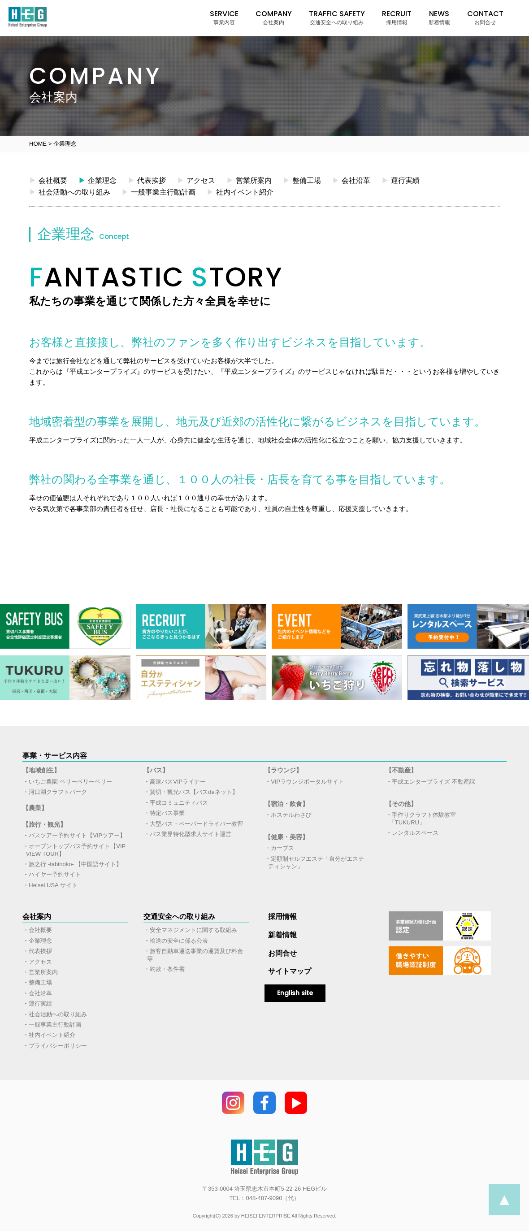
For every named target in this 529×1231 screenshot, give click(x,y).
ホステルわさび (291, 814)
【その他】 (401, 803)
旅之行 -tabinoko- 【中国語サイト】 (75, 864)
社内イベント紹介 (240, 192)
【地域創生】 (41, 770)
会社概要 (48, 180)
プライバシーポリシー (58, 1045)
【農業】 (35, 807)
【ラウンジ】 (283, 770)
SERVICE (224, 17)
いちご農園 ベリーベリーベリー (70, 781)
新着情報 (282, 935)
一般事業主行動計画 (158, 192)
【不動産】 (401, 770)
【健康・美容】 (286, 837)
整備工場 (302, 180)
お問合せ (282, 953)
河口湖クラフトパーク (58, 792)
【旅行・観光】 (44, 824)
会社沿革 (351, 180)
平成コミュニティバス (179, 802)
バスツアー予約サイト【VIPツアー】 (77, 835)
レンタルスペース (415, 832)
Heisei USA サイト (53, 885)
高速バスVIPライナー (178, 781)
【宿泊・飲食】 (286, 803)
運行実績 (401, 180)
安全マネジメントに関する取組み (193, 930)
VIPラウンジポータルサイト (307, 781)
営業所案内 (249, 180)
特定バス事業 (167, 813)
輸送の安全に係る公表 (179, 940)
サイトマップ (289, 971)
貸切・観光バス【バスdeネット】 (194, 792)
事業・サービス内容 (54, 755)
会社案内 (36, 916)
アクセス (196, 180)
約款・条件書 (167, 969)
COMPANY (274, 17)
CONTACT (485, 17)
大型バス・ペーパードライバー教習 (196, 823)
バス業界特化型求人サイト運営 (190, 834)
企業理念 (97, 180)
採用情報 (282, 916)
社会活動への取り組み (69, 192)
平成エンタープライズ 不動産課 (433, 781)
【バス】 (156, 770)
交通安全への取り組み (179, 916)
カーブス (282, 848)
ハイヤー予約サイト (55, 874)
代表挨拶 (147, 180)
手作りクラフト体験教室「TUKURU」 (422, 818)
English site (295, 992)
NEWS (439, 17)
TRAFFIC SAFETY (337, 17)
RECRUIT (397, 17)
